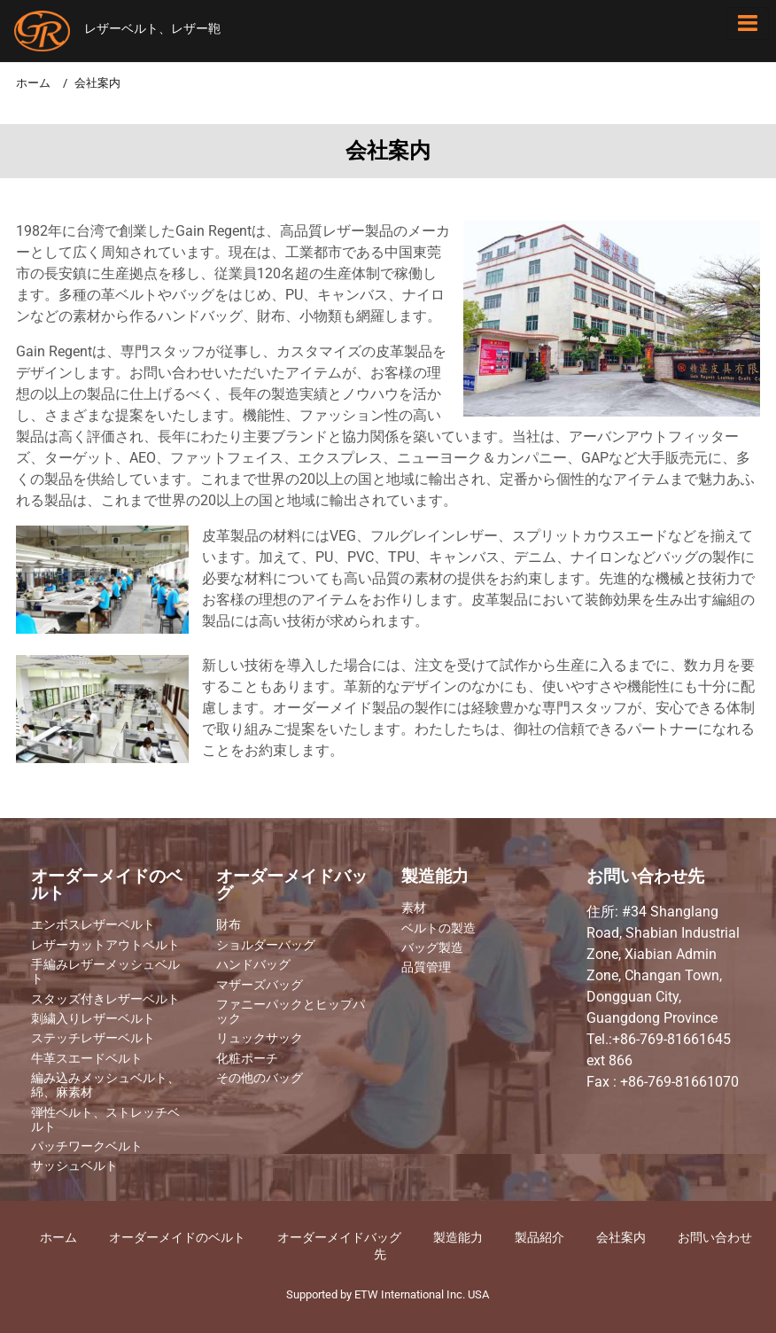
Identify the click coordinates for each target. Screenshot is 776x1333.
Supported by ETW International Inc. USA (387, 1294)
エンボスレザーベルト (93, 925)
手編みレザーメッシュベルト (105, 972)
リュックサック (259, 1039)
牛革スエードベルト (87, 1059)
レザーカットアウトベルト (105, 946)
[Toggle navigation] (747, 23)
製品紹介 (539, 1237)
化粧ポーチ (247, 1059)
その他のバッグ (259, 1079)
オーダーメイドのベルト (106, 885)
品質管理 (426, 968)
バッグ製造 (432, 948)
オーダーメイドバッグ (292, 885)
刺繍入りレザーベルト (93, 1019)
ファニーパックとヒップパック (290, 1012)
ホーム (33, 83)
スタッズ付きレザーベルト (105, 1000)
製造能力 (435, 877)
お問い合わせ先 (645, 877)
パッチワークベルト (87, 1147)
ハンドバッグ (253, 965)
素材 (413, 908)
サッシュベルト (74, 1166)
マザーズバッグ (259, 985)
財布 (228, 925)
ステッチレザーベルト (93, 1039)
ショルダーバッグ (265, 946)
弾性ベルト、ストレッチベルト (105, 1120)
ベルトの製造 (438, 929)
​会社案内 (621, 1237)
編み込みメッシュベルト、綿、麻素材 (105, 1086)
